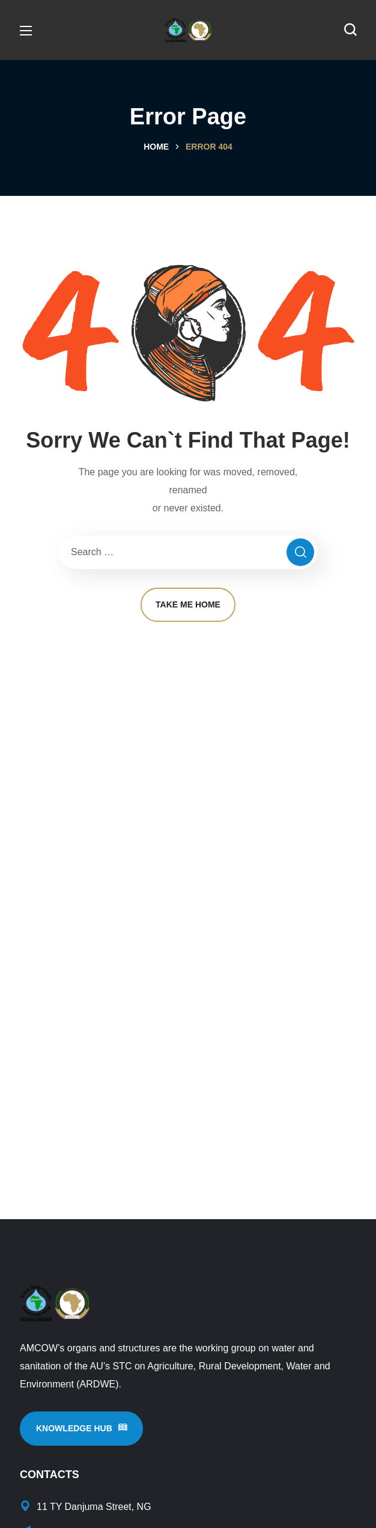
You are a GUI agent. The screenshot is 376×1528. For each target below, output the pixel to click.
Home (156, 146)
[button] (350, 30)
